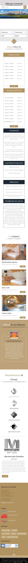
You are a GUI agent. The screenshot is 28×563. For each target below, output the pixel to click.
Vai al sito (5, 476)
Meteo (3, 537)
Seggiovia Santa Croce (12, 537)
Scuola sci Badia (5, 533)
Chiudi (26, 561)
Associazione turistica (12, 515)
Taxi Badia (14, 530)
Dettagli (22, 266)
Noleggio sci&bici (6, 530)
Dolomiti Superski (12, 511)
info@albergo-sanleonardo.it (7, 502)
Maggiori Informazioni (18, 561)
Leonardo (14, 4)
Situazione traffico (22, 533)
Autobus (13, 533)
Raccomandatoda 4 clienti (8, 546)
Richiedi (13, 86)
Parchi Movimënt (11, 520)
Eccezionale (8, 544)
